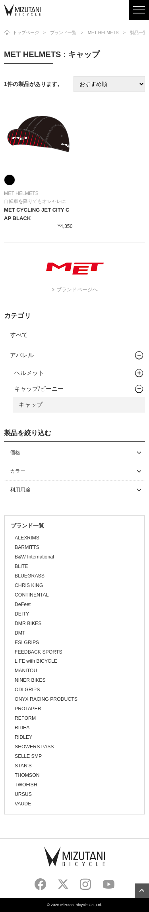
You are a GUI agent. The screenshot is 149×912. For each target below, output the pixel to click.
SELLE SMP (28, 756)
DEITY (22, 614)
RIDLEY (23, 737)
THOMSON (27, 775)
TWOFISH (26, 785)
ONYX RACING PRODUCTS (46, 699)
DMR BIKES (28, 623)
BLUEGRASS (30, 576)
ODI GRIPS (27, 689)
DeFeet (23, 604)
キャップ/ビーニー (39, 388)
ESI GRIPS (27, 642)
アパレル (22, 355)
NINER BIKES (30, 680)
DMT (20, 633)
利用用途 (20, 490)
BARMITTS (27, 547)
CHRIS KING (29, 585)
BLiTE (21, 566)
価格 (15, 452)
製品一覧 (138, 32)
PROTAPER (28, 708)
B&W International (34, 557)
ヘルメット (29, 372)
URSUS (23, 794)
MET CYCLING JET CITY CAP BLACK (36, 214)
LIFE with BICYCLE (36, 661)
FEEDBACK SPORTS (38, 652)
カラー (17, 471)
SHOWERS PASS (34, 746)
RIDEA (22, 727)
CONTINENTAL (32, 595)
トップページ (26, 32)
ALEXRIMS (27, 538)
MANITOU (26, 670)
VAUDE (23, 804)
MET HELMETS (103, 32)
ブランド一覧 (63, 32)
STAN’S (23, 766)
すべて (19, 334)
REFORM (25, 718)
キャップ (31, 404)
